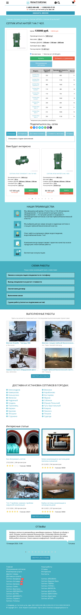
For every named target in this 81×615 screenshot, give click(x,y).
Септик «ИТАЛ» (36, 19)
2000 (61, 43)
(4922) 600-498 (32, 7)
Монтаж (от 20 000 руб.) (52, 54)
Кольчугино (13, 395)
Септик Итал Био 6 (35, 116)
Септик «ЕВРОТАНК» (49, 594)
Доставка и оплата (13, 576)
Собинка (48, 400)
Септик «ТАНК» (12, 586)
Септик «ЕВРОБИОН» (14, 591)
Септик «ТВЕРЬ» (47, 583)
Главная (9, 19)
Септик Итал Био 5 (35, 112)
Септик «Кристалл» (48, 596)
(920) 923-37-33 (48, 7)
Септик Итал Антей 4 (35, 93)
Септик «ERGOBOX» (48, 579)
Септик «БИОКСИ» (48, 588)
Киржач (11, 408)
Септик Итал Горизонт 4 (35, 80)
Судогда (47, 416)
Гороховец (13, 405)
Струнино (12, 416)
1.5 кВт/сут (45, 49)
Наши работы (46, 567)
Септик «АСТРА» (12, 594)
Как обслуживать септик (15, 459)
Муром (47, 398)
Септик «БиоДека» (13, 579)
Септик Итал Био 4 (35, 107)
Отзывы (44, 569)
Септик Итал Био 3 (35, 102)
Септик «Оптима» (13, 581)
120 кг (40, 39)
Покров (47, 413)
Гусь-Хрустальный (52, 405)
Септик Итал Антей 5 (35, 98)
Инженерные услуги (14, 571)
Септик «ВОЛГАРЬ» (48, 591)
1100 (46, 43)
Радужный (13, 400)
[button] (29, 198)
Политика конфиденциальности (57, 608)
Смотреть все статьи (40, 516)
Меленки (12, 398)
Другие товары (12, 574)
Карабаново (49, 392)
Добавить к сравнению (64, 58)
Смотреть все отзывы (40, 558)
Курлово (12, 411)
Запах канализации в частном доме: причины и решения (55, 460)
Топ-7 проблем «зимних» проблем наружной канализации (19, 504)
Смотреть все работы (40, 376)
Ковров (47, 408)
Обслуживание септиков (41, 64)
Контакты (45, 574)
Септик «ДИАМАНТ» (14, 596)
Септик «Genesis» (13, 584)
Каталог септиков (21, 19)
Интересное (46, 571)
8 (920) (64, 605)
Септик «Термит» (13, 598)
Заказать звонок (40, 13)
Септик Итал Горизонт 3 (35, 75)
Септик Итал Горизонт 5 (35, 84)
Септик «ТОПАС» (47, 586)
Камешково (13, 392)
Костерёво (49, 395)
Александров (14, 390)
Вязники (48, 390)
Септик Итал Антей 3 (35, 89)
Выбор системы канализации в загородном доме (53, 504)
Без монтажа (36, 54)
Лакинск (48, 411)
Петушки (12, 413)
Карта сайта (42, 608)
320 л (43, 46)
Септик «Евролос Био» (50, 581)
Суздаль (11, 403)
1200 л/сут (49, 36)
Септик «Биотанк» (13, 589)
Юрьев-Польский (52, 403)
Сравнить (30, 193)
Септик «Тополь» (13, 601)
